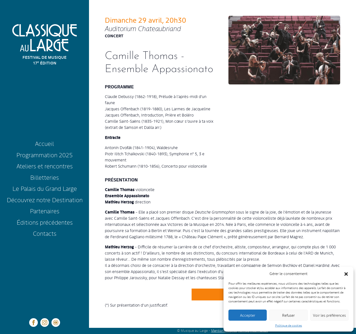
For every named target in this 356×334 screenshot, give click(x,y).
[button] (346, 273)
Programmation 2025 (44, 154)
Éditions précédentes (45, 222)
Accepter (247, 315)
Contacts (44, 233)
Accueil (44, 143)
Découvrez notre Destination (45, 199)
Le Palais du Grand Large (44, 188)
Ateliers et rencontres (45, 165)
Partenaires (44, 210)
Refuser (288, 315)
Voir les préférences (329, 315)
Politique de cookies (288, 325)
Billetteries (44, 177)
